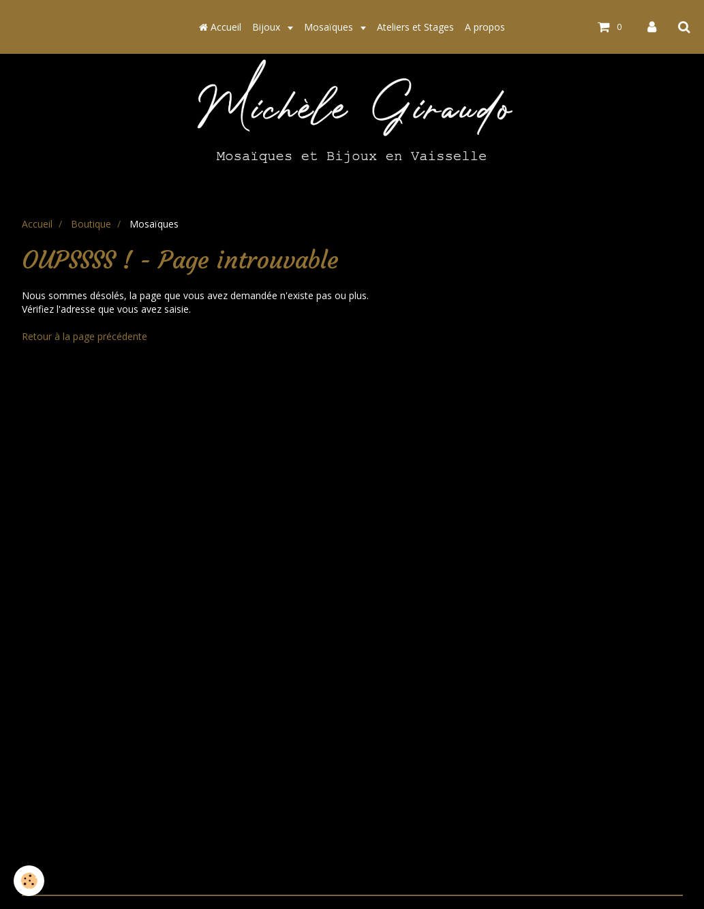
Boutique (91, 223)
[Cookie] (29, 880)
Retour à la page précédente (84, 336)
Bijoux (267, 26)
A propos (485, 26)
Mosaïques (330, 26)
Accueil (220, 26)
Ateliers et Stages (415, 26)
